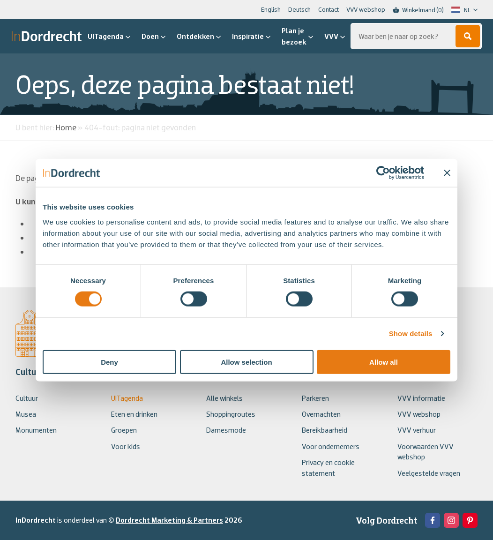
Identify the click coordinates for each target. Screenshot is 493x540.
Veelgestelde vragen (428, 473)
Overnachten (321, 414)
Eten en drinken (134, 414)
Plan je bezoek (297, 36)
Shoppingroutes (230, 414)
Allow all (383, 362)
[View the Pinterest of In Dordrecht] (470, 520)
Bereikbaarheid (324, 430)
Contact (328, 9)
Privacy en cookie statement (328, 467)
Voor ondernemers (330, 446)
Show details (411, 334)
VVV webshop (365, 9)
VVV (334, 36)
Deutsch (299, 9)
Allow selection (246, 362)
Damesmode (226, 430)
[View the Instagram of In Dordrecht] (451, 520)
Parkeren (315, 398)
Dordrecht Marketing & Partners (169, 520)
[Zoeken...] (416, 36)
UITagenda (109, 36)
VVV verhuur (416, 430)
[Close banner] (447, 173)
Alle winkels (224, 398)
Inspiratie (251, 36)
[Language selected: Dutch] (464, 10)
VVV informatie (421, 398)
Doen (153, 36)
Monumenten (36, 430)
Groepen (124, 430)
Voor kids (125, 446)
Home (66, 127)
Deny (109, 362)
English (271, 9)
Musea (25, 414)
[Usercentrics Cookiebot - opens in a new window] (383, 173)
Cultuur (26, 398)
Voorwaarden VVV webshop (425, 451)
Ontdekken (199, 36)
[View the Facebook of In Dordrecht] (432, 520)
